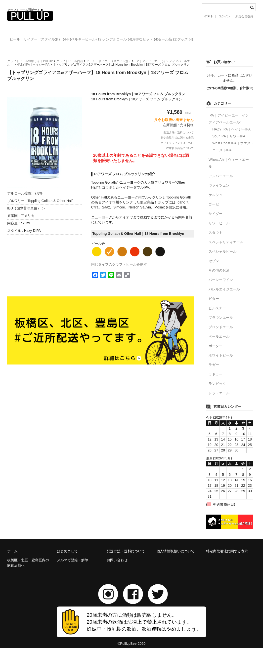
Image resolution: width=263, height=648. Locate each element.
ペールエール (219, 332)
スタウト (215, 228)
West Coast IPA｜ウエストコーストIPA (233, 142)
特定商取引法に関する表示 (177, 133)
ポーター (215, 342)
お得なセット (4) (178, 40)
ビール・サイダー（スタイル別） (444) (43, 40)
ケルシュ (215, 191)
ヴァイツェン (219, 181)
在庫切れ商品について (180, 143)
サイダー (215, 209)
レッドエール (219, 389)
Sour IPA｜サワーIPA (228, 132)
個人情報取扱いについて (175, 547)
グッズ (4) (239, 40)
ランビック (217, 379)
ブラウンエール (221, 313)
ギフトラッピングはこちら (177, 138)
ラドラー (215, 370)
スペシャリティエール (226, 238)
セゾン (214, 257)
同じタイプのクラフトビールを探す (119, 260)
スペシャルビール (222, 247)
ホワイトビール (221, 351)
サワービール (219, 219)
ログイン (224, 16)
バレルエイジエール (224, 285)
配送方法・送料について (179, 128)
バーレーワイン (221, 276)
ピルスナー (217, 304)
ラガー (214, 361)
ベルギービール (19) (100, 40)
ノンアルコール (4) (140, 40)
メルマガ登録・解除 (72, 556)
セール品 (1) (211, 40)
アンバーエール (221, 172)
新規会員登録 (244, 16)
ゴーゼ (214, 200)
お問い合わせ (117, 556)
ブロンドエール (221, 323)
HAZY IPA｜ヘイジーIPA (231, 125)
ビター (214, 294)
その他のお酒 (219, 266)
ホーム (12, 547)
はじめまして (67, 547)
